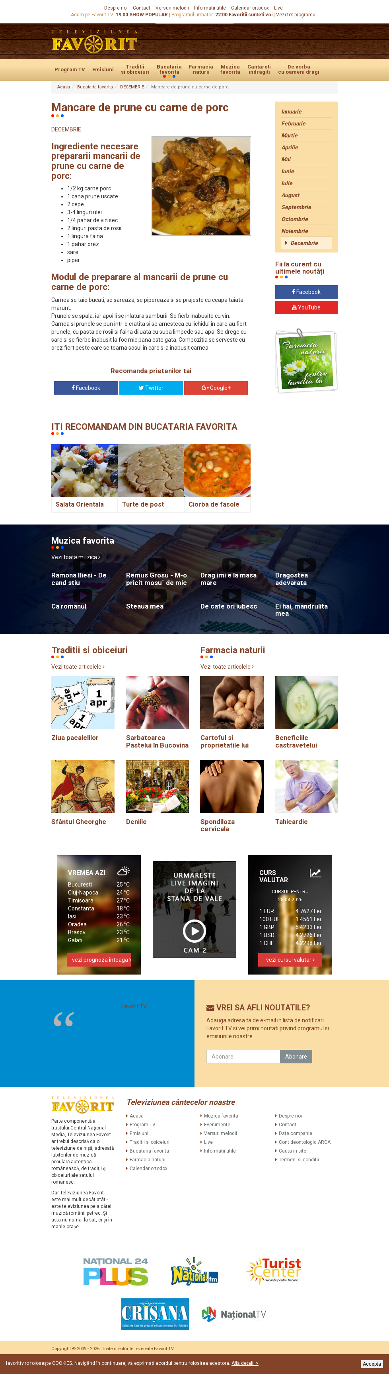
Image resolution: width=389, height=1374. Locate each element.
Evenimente (217, 1124)
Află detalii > (245, 1363)
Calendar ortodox (250, 8)
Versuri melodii (172, 8)
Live (278, 8)
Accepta (372, 1364)
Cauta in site (292, 1151)
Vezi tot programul (296, 15)
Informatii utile (210, 8)
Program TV (69, 69)
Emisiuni (103, 69)
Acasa (63, 87)
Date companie (295, 1133)
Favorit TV (134, 1006)
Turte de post (143, 504)
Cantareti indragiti (259, 69)
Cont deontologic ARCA (305, 1142)
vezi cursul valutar (290, 960)
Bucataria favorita (169, 70)
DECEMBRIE (132, 87)
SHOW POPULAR (148, 15)
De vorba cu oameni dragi (298, 69)
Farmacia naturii (201, 69)
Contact (141, 8)
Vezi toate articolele (78, 667)
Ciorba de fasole (214, 504)
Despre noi (116, 8)
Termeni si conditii (299, 1160)
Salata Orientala (80, 504)
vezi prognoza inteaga (101, 960)
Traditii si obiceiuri (135, 69)
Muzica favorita (230, 69)
